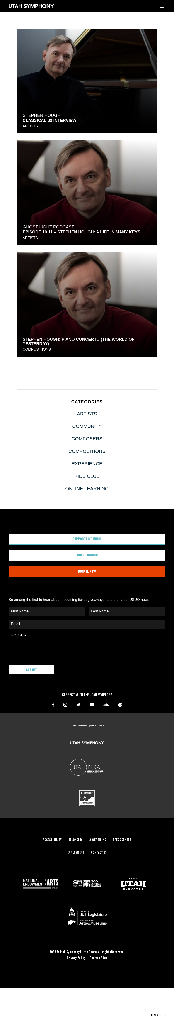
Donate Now (87, 571)
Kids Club (87, 476)
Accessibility (52, 840)
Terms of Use (98, 958)
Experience (87, 463)
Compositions (37, 349)
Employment (75, 852)
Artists (30, 126)
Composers (87, 438)
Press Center (122, 840)
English (155, 1014)
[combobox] (158, 1014)
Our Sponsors (87, 555)
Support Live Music (87, 539)
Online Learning (87, 488)
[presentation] (43, 649)
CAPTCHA (17, 635)
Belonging (75, 840)
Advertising (97, 840)
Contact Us (99, 852)
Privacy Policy (76, 958)
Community (87, 426)
